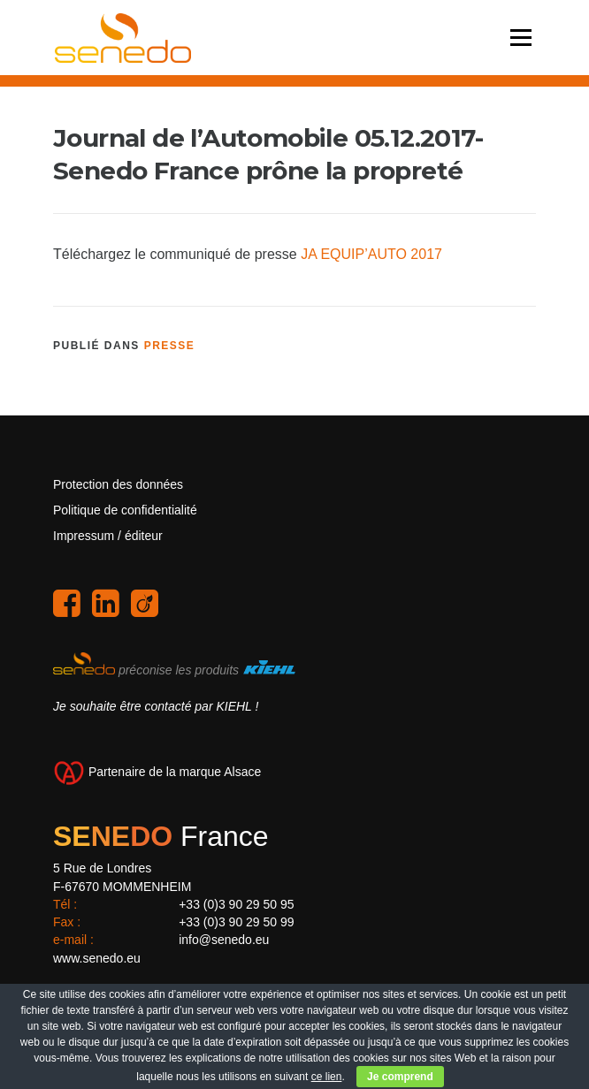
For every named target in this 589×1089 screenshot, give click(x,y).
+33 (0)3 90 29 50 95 (236, 904)
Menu (520, 37)
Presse (169, 345)
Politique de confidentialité (125, 510)
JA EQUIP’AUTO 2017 (371, 254)
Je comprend (400, 1076)
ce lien (326, 1076)
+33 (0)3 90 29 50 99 (236, 922)
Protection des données (118, 484)
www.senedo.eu (97, 958)
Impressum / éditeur (108, 536)
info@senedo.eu (224, 940)
